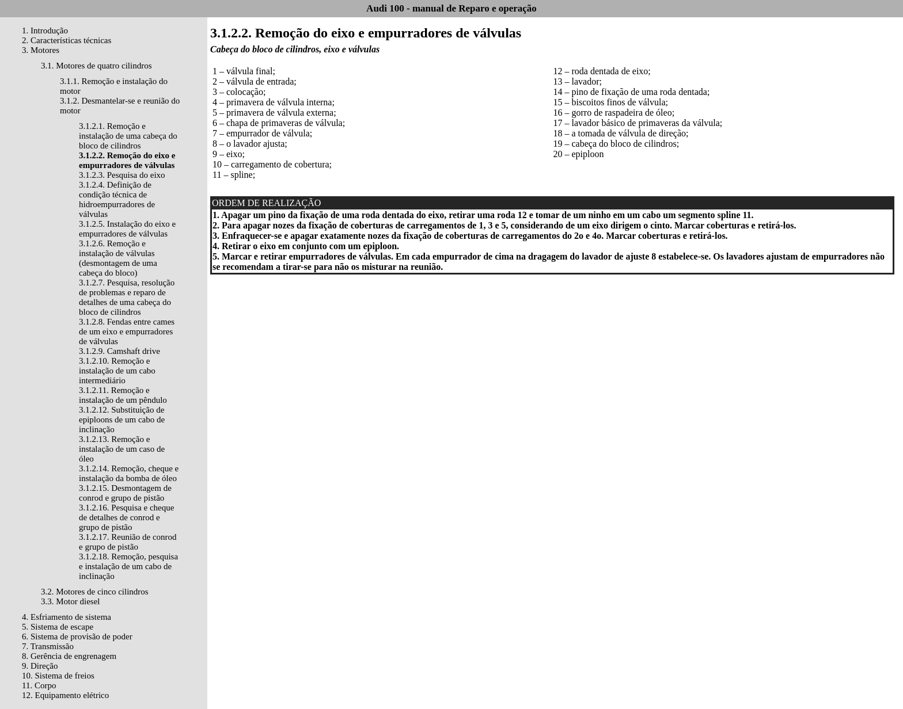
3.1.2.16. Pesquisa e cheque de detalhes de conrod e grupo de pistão (126, 517)
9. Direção (40, 665)
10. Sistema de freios (58, 675)
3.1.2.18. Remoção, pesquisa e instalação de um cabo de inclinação (128, 566)
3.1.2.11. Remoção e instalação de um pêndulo (123, 395)
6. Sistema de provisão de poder (77, 636)
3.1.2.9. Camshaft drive (119, 351)
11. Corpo (39, 685)
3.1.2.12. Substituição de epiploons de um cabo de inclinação (122, 419)
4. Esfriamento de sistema (66, 617)
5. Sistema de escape (57, 626)
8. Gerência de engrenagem (69, 656)
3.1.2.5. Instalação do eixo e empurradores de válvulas (127, 228)
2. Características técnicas (66, 40)
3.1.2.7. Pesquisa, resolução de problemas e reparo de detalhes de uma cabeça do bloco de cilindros (126, 297)
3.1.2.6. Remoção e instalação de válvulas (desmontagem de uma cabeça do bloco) (118, 258)
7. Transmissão (48, 646)
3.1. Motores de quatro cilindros (96, 65)
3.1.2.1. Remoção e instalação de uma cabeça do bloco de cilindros (128, 135)
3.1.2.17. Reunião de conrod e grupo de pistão (128, 541)
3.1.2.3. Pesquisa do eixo (122, 175)
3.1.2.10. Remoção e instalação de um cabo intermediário (117, 370)
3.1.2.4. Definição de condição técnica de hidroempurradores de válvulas (117, 199)
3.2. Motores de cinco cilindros (95, 591)
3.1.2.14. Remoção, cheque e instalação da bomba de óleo (129, 473)
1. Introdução (45, 30)
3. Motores (40, 50)
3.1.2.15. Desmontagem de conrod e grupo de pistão (125, 492)
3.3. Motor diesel (70, 601)
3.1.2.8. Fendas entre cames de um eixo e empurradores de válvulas (126, 331)
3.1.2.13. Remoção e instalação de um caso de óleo (122, 448)
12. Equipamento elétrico (65, 695)
